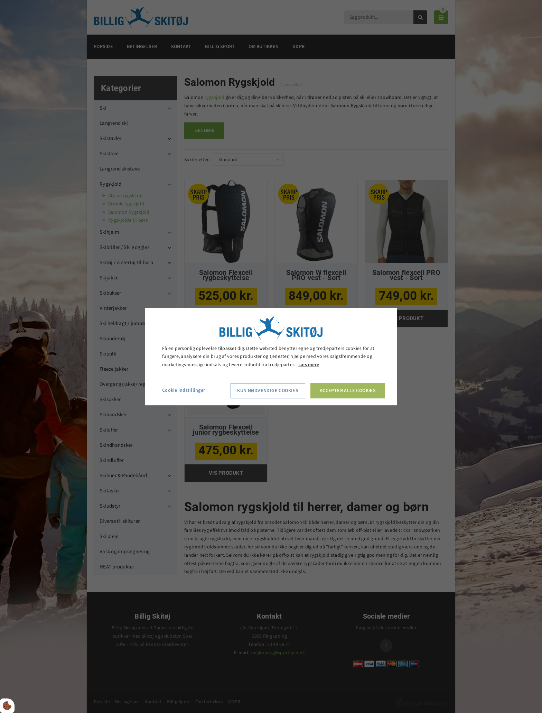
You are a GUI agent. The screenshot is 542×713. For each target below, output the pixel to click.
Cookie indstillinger (183, 390)
